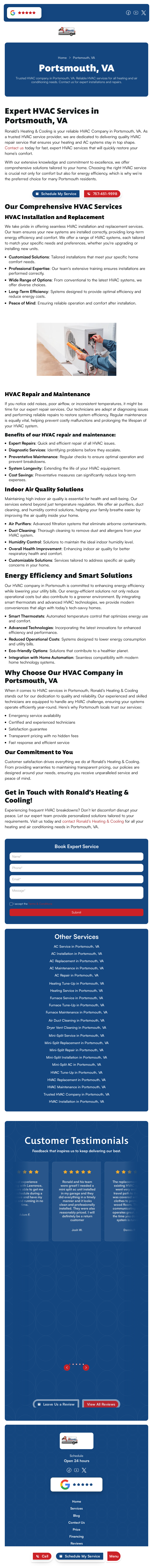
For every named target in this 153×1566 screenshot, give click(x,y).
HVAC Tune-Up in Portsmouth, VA (76, 1072)
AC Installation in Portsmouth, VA (76, 953)
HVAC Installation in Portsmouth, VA (76, 1101)
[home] (76, 32)
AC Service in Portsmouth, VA (76, 946)
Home (62, 58)
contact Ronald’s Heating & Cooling (93, 821)
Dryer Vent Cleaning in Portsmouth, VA (76, 1027)
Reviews (77, 1543)
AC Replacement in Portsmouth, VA (77, 961)
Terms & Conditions (40, 903)
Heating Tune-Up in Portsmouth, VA (76, 983)
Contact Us (76, 1522)
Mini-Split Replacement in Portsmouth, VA (77, 1043)
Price (76, 1529)
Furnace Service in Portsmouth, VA (76, 998)
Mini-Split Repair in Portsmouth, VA (76, 1050)
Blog (76, 1516)
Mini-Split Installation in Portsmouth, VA (76, 1057)
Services (76, 1508)
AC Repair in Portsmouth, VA (76, 975)
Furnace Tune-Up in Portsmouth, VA (76, 1005)
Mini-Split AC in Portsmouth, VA (76, 1064)
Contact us (14, 147)
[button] (114, 1556)
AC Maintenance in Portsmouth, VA (77, 968)
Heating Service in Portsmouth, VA (76, 990)
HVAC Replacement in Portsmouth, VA (76, 1080)
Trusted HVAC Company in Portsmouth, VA (76, 1094)
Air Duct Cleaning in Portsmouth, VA (76, 1020)
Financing (76, 1536)
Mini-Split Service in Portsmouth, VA (76, 1035)
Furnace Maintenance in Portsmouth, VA (76, 1012)
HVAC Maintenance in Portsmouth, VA (76, 1087)
